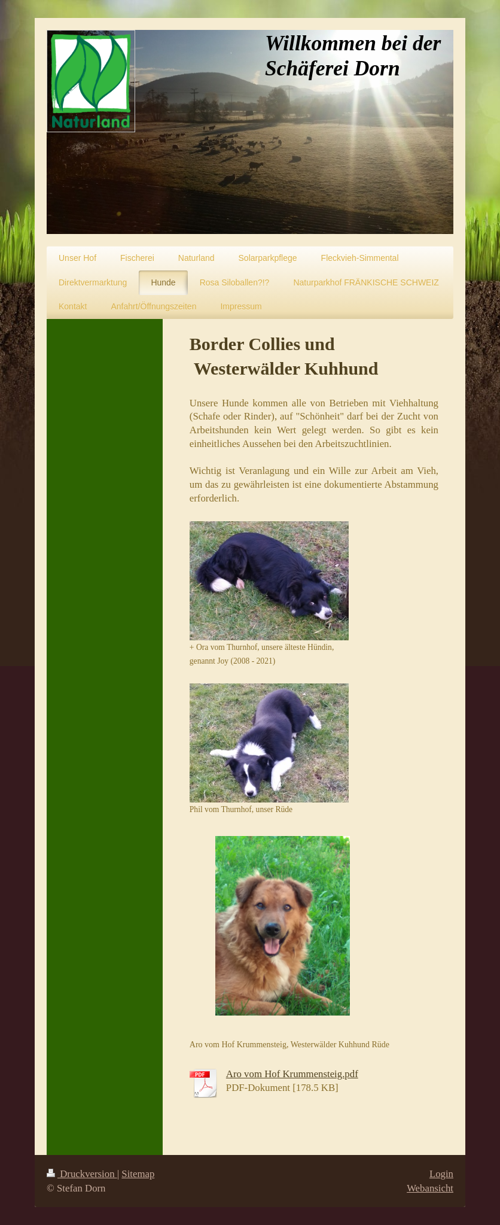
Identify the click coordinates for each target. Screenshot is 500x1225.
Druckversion (82, 1174)
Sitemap (137, 1174)
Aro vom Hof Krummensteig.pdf (292, 1074)
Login (441, 1174)
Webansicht (430, 1188)
